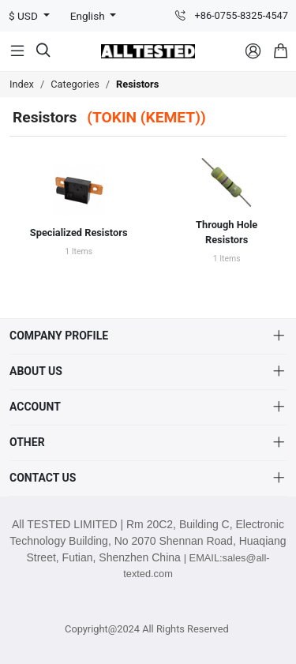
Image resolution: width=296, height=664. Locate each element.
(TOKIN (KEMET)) (146, 117)
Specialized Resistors (79, 232)
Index (21, 84)
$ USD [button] (24, 15)
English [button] (88, 15)
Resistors (137, 84)
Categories (75, 84)
